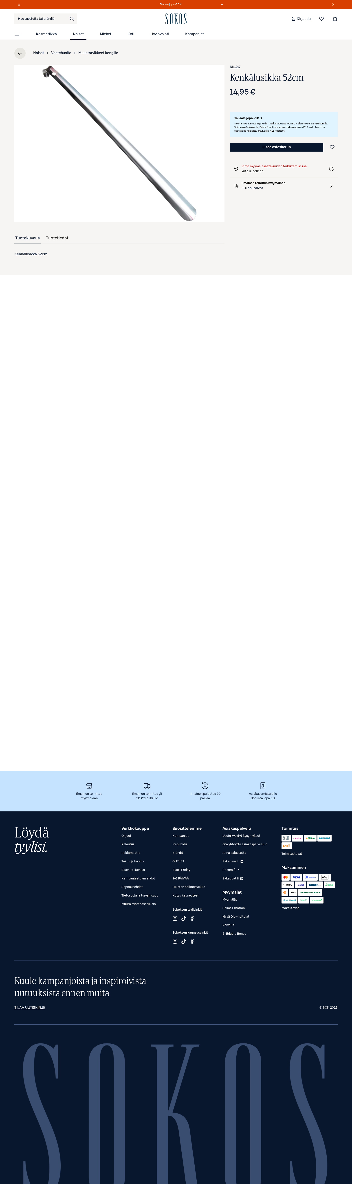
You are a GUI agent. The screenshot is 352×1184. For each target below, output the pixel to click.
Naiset (78, 34)
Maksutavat (290, 908)
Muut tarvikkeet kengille (98, 53)
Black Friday (181, 870)
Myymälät (229, 899)
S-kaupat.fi (233, 879)
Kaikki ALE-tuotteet (273, 131)
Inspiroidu (179, 844)
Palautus (127, 844)
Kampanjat (194, 34)
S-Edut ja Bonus (234, 933)
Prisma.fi (233, 871)
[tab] (27, 238)
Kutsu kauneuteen (185, 895)
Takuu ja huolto (132, 861)
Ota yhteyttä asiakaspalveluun (244, 844)
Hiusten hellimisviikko (188, 887)
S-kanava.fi (233, 862)
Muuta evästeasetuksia (138, 904)
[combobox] (45, 18)
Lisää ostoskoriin (276, 147)
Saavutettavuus (133, 870)
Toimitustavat (292, 853)
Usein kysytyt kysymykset (241, 835)
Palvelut (228, 925)
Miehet (105, 34)
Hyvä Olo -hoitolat (235, 916)
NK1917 (235, 66)
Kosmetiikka (46, 34)
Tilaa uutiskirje (29, 1007)
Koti (131, 34)
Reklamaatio (130, 853)
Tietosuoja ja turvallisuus (139, 895)
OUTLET (178, 861)
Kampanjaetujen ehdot (138, 878)
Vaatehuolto (61, 53)
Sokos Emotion (233, 908)
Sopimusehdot (132, 887)
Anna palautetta (234, 853)
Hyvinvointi (159, 34)
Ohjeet (126, 835)
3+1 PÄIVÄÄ (180, 878)
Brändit (177, 853)
